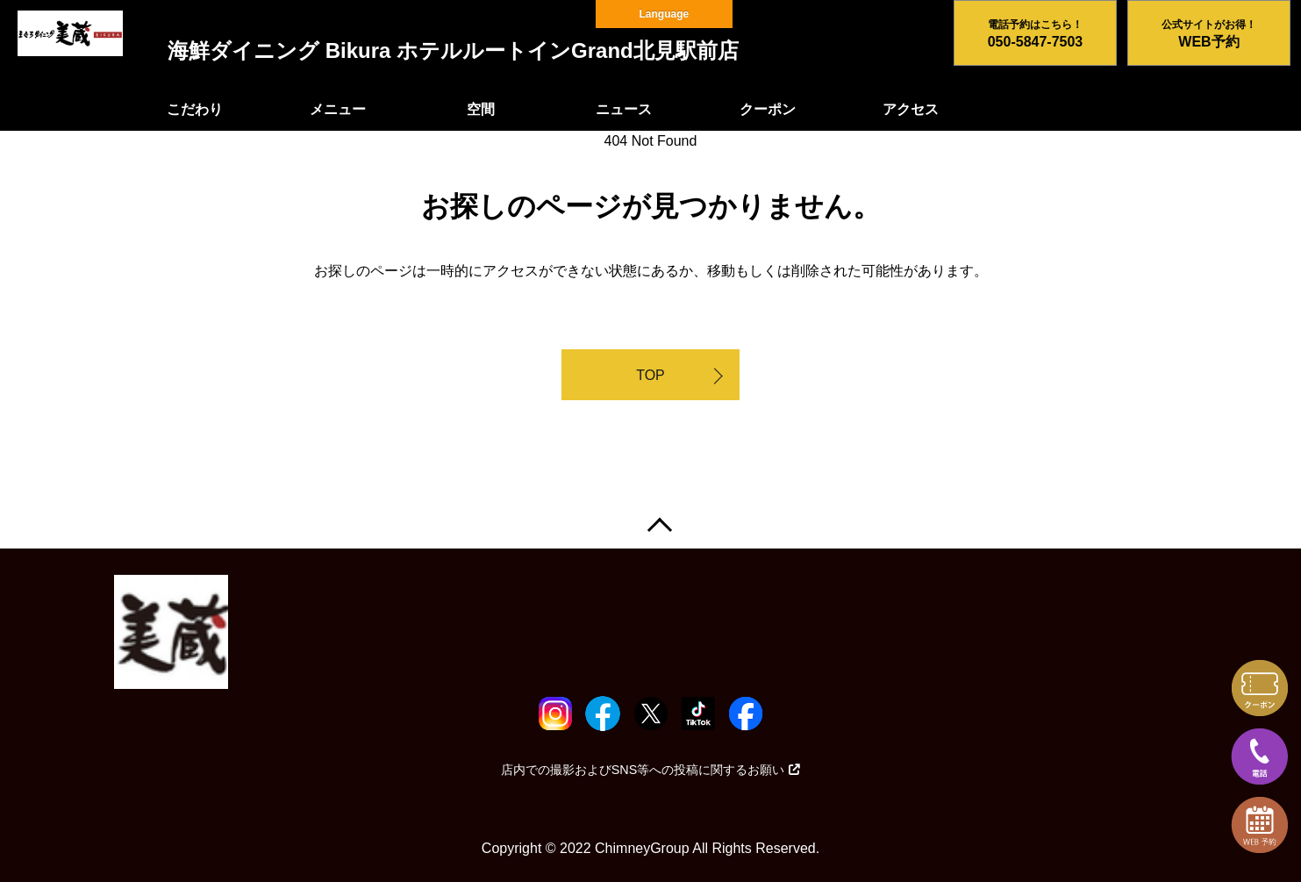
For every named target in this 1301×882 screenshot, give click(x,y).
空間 (481, 109)
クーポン (768, 109)
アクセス (911, 109)
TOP (650, 375)
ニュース (624, 109)
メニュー (338, 109)
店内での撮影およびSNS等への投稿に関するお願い (651, 770)
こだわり (195, 109)
